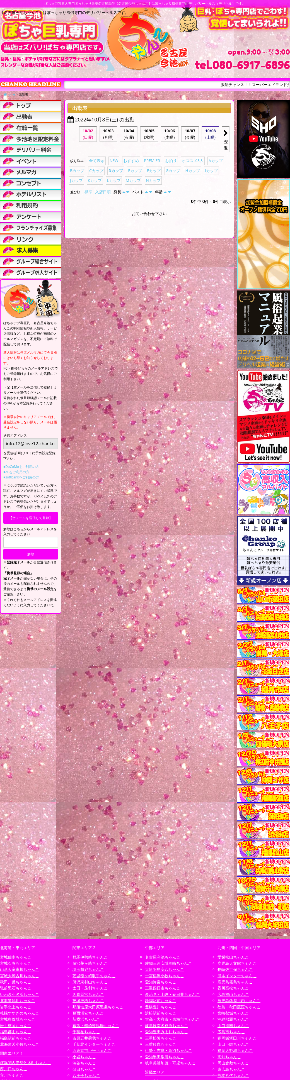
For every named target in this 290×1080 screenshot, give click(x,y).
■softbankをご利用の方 (21, 477)
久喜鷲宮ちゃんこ (88, 994)
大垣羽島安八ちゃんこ (164, 969)
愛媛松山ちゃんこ (233, 957)
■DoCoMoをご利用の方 (21, 466)
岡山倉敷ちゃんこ (233, 1063)
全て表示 (97, 160)
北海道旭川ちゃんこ (17, 1000)
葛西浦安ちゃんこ (88, 1013)
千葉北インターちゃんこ (93, 1044)
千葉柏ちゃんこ (86, 1031)
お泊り (171, 160)
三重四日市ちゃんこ (162, 988)
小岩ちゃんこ (84, 1056)
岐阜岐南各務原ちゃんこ (166, 1025)
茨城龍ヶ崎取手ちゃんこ (93, 975)
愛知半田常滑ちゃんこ (164, 1056)
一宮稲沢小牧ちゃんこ (164, 975)
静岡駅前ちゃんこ (160, 1000)
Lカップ (113, 180)
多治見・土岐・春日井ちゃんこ (172, 994)
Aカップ (216, 160)
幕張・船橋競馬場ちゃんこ (95, 1025)
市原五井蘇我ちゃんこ (92, 1038)
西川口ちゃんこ (13, 1068)
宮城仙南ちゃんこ (15, 957)
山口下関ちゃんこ (233, 1044)
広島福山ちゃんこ (233, 994)
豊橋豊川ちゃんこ (160, 1007)
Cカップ (96, 170)
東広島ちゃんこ (231, 1069)
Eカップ (135, 170)
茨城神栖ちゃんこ (88, 1000)
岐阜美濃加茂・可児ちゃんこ (170, 1063)
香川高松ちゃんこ (233, 988)
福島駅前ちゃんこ (15, 1038)
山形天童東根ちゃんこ (19, 969)
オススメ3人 (193, 160)
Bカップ (77, 170)
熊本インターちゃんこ (237, 975)
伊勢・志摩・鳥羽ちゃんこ (168, 1050)
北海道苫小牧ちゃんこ (19, 1044)
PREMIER (152, 160)
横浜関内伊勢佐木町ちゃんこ (25, 1062)
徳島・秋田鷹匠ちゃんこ (239, 1007)
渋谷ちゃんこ (84, 1063)
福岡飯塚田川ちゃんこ (237, 1038)
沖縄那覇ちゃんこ (233, 1019)
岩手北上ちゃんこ (15, 1007)
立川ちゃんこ (11, 1075)
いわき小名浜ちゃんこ (19, 994)
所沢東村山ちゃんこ (90, 981)
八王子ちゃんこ (86, 1075)
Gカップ (173, 170)
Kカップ (95, 180)
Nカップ (153, 180)
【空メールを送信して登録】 (30, 517)
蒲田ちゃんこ (84, 1069)
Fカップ (154, 170)
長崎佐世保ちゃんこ (235, 969)
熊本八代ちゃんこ (233, 1075)
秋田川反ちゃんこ (15, 981)
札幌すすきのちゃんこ (19, 1013)
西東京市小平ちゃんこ (92, 1050)
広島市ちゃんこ (231, 1031)
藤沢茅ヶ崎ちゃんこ (90, 963)
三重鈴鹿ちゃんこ (160, 1044)
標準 (88, 191)
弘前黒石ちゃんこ (15, 988)
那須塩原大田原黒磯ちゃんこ (97, 1007)
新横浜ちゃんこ (86, 1019)
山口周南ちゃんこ (233, 1025)
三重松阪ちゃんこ (160, 1038)
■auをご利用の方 (16, 472)
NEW (114, 160)
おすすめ (131, 160)
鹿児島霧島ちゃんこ (235, 981)
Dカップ (115, 170)
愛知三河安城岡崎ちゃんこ (168, 963)
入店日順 (103, 191)
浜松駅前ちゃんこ (160, 1013)
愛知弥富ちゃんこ (160, 981)
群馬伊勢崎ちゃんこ (90, 957)
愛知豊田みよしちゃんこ (166, 1031)
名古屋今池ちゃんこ (162, 957)
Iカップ (211, 170)
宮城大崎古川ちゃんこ (19, 975)
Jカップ (76, 180)
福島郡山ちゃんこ (15, 1031)
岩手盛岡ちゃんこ (15, 1025)
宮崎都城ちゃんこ (233, 1013)
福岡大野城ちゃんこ (235, 1050)
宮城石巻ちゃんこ (15, 963)
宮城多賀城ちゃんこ (17, 1019)
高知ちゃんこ (229, 1056)
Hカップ (192, 170)
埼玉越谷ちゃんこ (88, 969)
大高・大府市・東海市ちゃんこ (172, 1019)
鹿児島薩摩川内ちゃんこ (239, 1000)
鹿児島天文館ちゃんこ (237, 963)
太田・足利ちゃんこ (90, 988)
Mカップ (133, 180)
